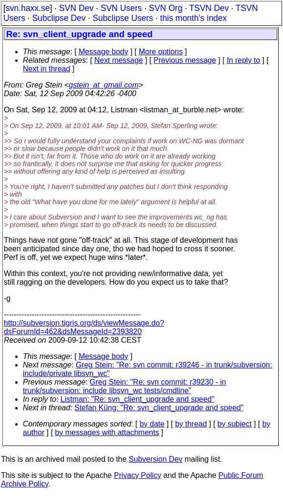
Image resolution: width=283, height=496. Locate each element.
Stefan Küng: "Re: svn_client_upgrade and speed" (159, 408)
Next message (118, 60)
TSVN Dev (209, 8)
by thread (191, 424)
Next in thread (46, 69)
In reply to (243, 60)
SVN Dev (76, 8)
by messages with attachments (107, 432)
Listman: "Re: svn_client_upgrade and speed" (137, 399)
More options (161, 52)
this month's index (193, 18)
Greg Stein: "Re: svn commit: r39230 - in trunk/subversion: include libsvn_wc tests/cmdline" (124, 386)
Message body (103, 52)
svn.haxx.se (28, 8)
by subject (234, 424)
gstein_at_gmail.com (104, 85)
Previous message (185, 60)
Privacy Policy (137, 475)
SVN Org (165, 8)
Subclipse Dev (59, 18)
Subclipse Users (123, 18)
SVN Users (121, 8)
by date (151, 424)
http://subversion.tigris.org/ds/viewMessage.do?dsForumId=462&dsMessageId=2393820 (84, 327)
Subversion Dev (156, 459)
